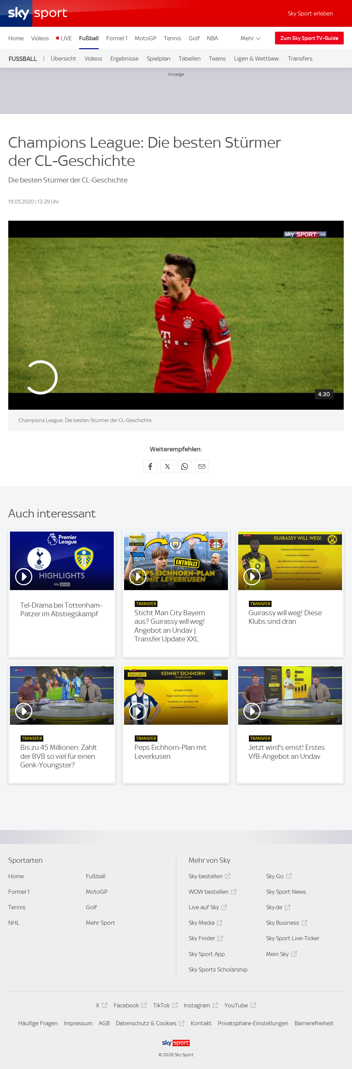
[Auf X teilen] (167, 466)
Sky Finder (205, 939)
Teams (217, 58)
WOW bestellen (211, 893)
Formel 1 (117, 38)
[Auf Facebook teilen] (150, 466)
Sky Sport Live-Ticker (292, 938)
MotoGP (145, 38)
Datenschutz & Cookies (149, 1024)
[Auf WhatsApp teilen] (184, 466)
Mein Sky (280, 955)
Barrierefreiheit (314, 1023)
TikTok (164, 1006)
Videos (40, 38)
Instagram (200, 1006)
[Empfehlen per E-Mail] (202, 466)
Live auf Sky (207, 908)
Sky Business (285, 924)
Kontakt (201, 1023)
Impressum (78, 1023)
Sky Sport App (207, 954)
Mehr (251, 38)
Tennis (172, 38)
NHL (14, 922)
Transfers (300, 58)
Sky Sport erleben (310, 13)
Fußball (89, 38)
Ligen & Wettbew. (257, 58)
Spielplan (158, 58)
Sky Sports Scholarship (218, 969)
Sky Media (204, 924)
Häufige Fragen (38, 1023)
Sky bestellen (209, 877)
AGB (104, 1023)
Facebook (129, 1006)
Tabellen (190, 58)
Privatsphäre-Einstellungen (253, 1023)
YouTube (239, 1006)
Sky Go (277, 877)
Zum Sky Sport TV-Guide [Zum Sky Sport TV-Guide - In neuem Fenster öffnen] (309, 38)
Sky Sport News (286, 891)
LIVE (66, 38)
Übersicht (63, 58)
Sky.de (277, 908)
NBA (212, 38)
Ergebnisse (124, 58)
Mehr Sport (100, 922)
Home (16, 38)
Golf (194, 38)
